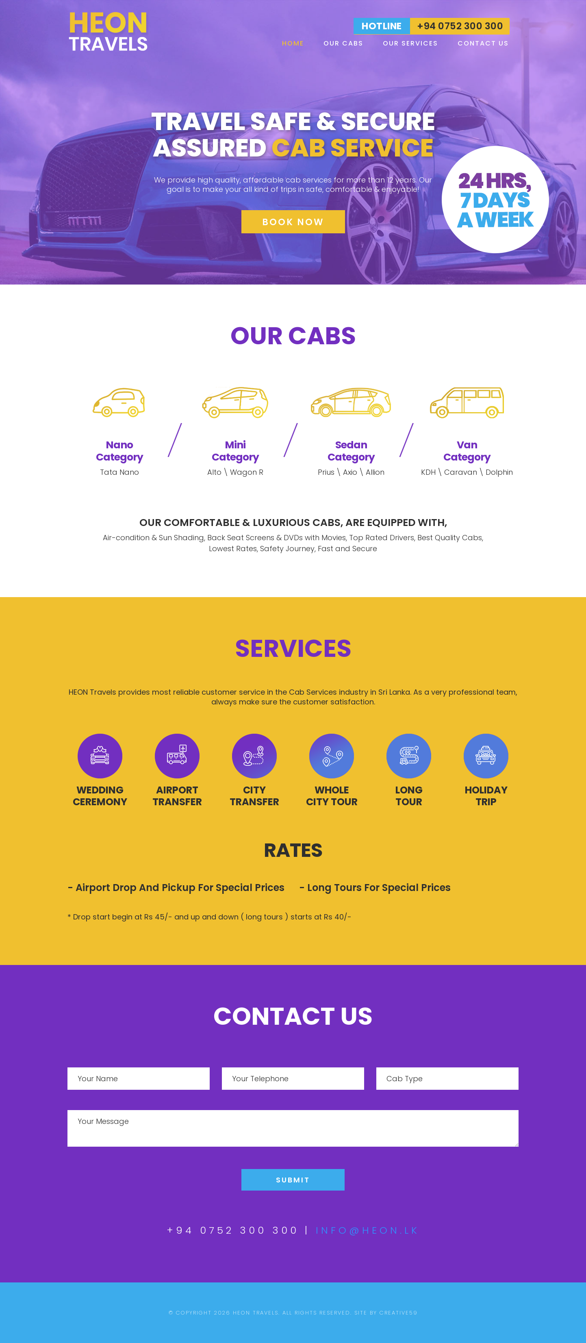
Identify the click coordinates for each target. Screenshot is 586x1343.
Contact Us (483, 43)
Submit (293, 1180)
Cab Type (404, 1079)
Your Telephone (260, 1079)
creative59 (399, 1313)
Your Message (103, 1121)
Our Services (410, 43)
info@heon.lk (368, 1230)
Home (293, 43)
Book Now (293, 222)
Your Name (98, 1079)
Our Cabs (343, 43)
